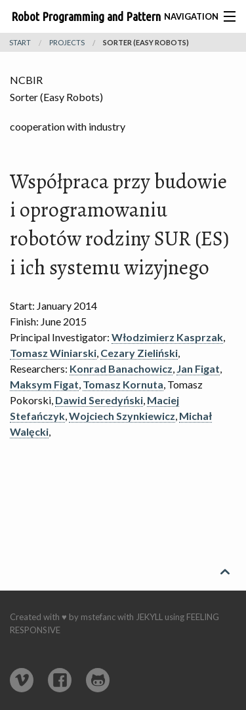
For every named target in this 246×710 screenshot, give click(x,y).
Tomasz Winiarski (53, 352)
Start (20, 42)
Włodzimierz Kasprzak (167, 337)
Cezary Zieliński (139, 352)
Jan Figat (198, 368)
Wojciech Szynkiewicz (122, 415)
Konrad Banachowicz (121, 368)
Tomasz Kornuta (123, 384)
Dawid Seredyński (99, 400)
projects (67, 42)
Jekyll (149, 617)
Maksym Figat (44, 384)
